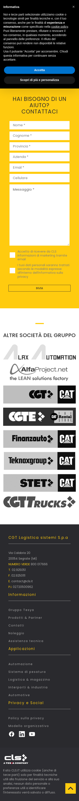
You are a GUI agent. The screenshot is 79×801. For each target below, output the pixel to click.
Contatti (16, 625)
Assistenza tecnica (26, 641)
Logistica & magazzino (29, 679)
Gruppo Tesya (21, 610)
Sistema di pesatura (27, 672)
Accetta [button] (39, 70)
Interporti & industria (28, 687)
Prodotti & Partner (25, 618)
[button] (73, 6)
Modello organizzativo (28, 726)
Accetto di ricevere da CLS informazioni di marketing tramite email (42, 255)
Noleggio (16, 633)
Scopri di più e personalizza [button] (39, 80)
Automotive (19, 695)
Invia (39, 288)
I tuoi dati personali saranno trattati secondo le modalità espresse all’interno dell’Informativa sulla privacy (43, 271)
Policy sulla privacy (26, 718)
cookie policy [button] (59, 26)
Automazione (20, 664)
